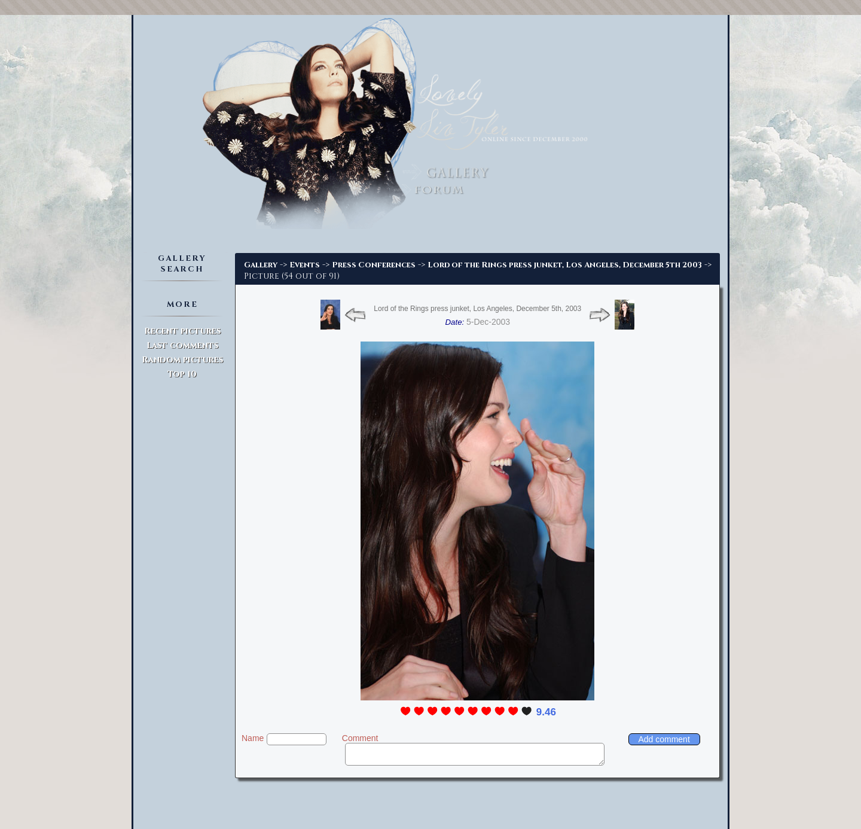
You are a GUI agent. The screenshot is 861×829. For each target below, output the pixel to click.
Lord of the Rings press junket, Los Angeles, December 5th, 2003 (477, 308)
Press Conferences (374, 265)
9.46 (546, 712)
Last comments (182, 345)
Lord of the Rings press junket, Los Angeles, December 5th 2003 (565, 265)
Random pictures (182, 359)
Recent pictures (182, 331)
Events (304, 265)
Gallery (260, 265)
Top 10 (182, 374)
